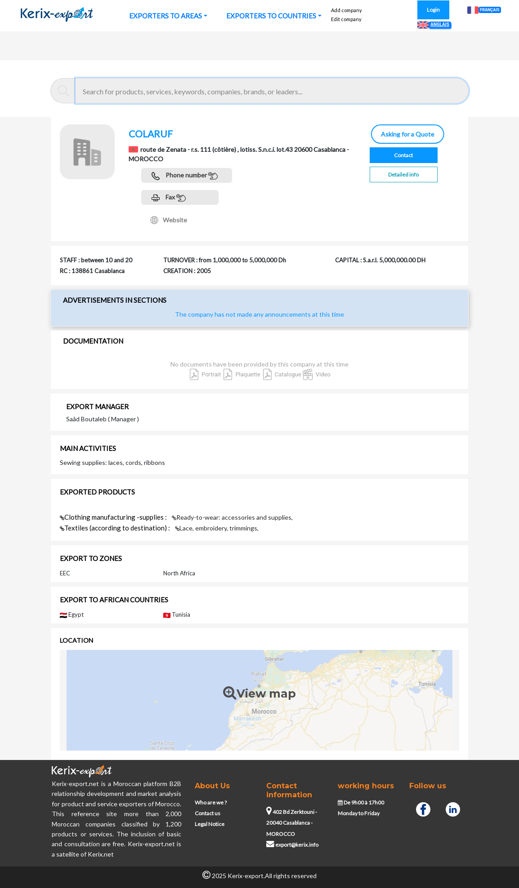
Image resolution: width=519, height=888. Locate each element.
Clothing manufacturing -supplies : (114, 517)
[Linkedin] (453, 808)
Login (433, 9)
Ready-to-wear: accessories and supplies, (232, 517)
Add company (346, 10)
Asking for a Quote (405, 134)
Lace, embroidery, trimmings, (217, 528)
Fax (169, 198)
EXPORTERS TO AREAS (165, 16)
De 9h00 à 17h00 (361, 802)
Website (168, 220)
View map (259, 693)
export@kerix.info (292, 844)
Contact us (207, 813)
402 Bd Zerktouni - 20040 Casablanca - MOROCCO (291, 822)
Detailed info (403, 174)
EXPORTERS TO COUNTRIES (271, 16)
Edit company (346, 19)
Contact (403, 155)
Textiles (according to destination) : (115, 528)
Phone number (185, 176)
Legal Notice (209, 824)
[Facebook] (423, 808)
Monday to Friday (359, 813)
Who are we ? (211, 802)
